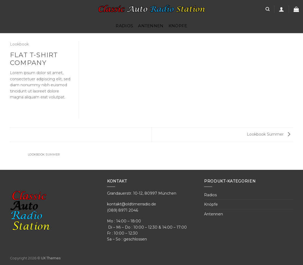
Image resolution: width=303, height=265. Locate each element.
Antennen (150, 25)
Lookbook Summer (268, 134)
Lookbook (19, 44)
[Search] (268, 9)
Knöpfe (177, 25)
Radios (124, 25)
